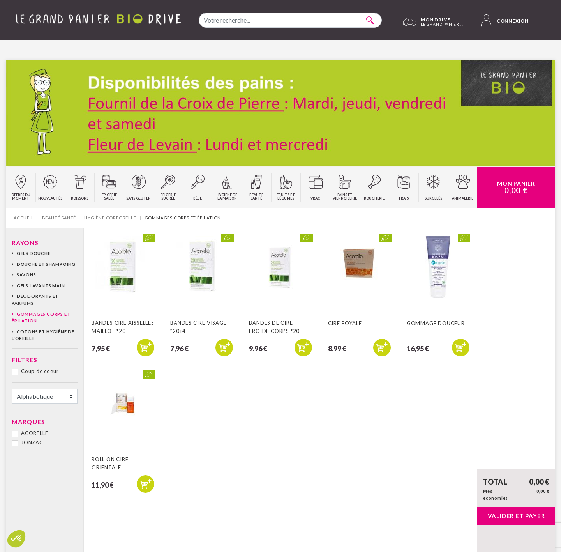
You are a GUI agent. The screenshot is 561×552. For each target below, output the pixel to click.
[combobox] (290, 20)
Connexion (505, 20)
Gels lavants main (41, 285)
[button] (16, 538)
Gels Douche (34, 253)
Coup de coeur (39, 371)
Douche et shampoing (46, 264)
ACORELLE (34, 433)
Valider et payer (516, 515)
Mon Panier (516, 187)
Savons (26, 274)
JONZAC (32, 442)
